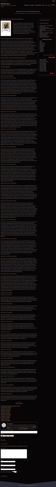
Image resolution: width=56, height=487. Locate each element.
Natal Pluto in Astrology (5, 417)
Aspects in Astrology (42, 29)
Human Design (42, 44)
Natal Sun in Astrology (5, 419)
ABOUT (45, 5)
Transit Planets (42, 50)
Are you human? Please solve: (9, 471)
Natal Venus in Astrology (5, 416)
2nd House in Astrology (43, 63)
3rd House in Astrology (43, 64)
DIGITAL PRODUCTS (39, 5)
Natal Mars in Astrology (5, 411)
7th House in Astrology (43, 67)
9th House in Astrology (43, 69)
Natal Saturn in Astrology (5, 420)
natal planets (3, 440)
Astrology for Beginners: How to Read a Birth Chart (47, 28)
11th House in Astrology (43, 60)
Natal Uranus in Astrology (6, 408)
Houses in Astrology (42, 43)
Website (2, 467)
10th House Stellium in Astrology (44, 27)
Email (2, 464)
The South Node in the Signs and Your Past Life (46, 32)
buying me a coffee (22, 428)
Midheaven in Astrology (43, 34)
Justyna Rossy (5, 4)
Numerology (41, 48)
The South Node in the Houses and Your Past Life (10, 406)
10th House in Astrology (43, 59)
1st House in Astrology (43, 62)
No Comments (28, 13)
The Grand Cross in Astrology (44, 33)
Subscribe (25, 427)
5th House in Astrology (43, 65)
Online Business (42, 49)
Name (2, 460)
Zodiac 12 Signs (29, 485)
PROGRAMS (33, 5)
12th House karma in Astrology (44, 61)
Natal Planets (39, 13)
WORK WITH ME (27, 5)
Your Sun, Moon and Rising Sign (44, 35)
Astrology (41, 42)
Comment (3, 448)
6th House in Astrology (43, 66)
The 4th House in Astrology (43, 70)
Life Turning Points (42, 45)
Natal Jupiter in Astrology (5, 410)
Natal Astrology (34, 13)
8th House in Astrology (43, 68)
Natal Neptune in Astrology (6, 407)
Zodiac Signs (41, 51)
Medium (21, 427)
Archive (41, 41)
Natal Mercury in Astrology (6, 414)
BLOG (48, 5)
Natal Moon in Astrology (5, 413)
